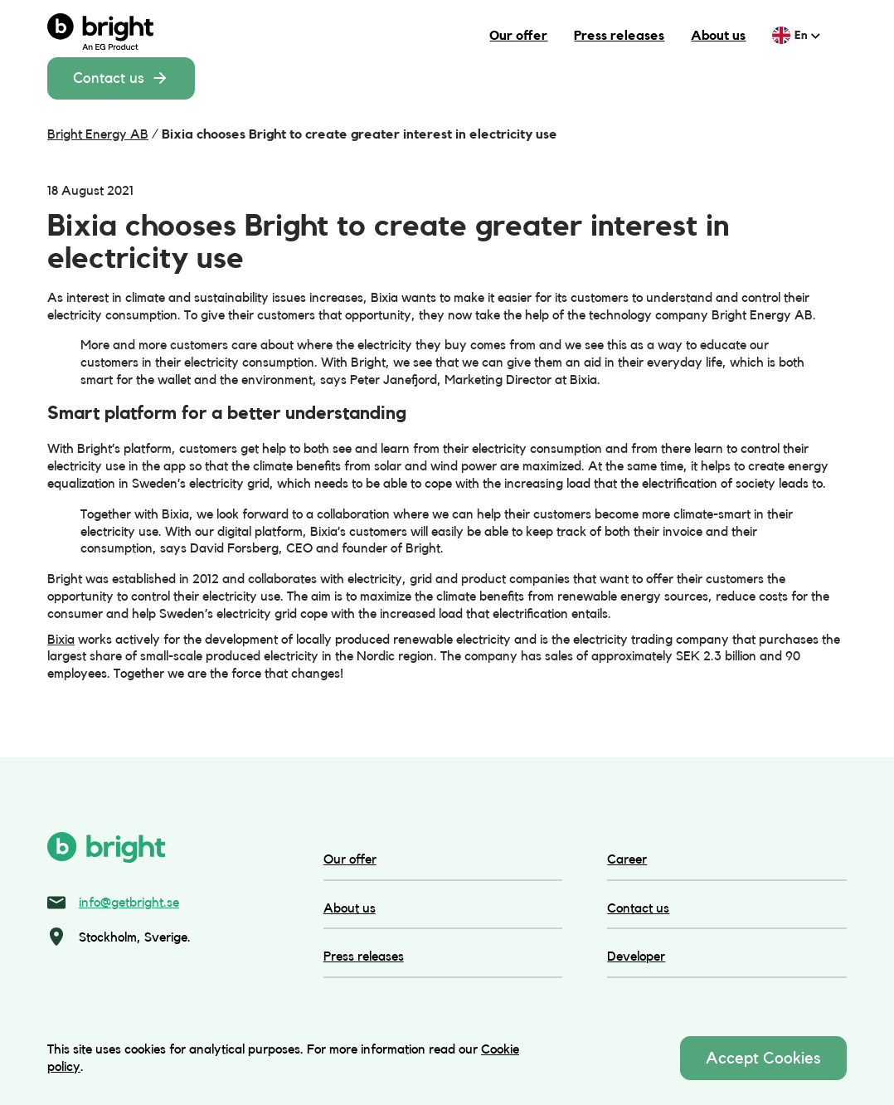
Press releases (619, 35)
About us (718, 35)
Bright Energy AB (97, 134)
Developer (636, 956)
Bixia (61, 639)
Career (627, 859)
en (807, 34)
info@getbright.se (129, 902)
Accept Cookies (763, 1058)
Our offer (518, 35)
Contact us (121, 78)
